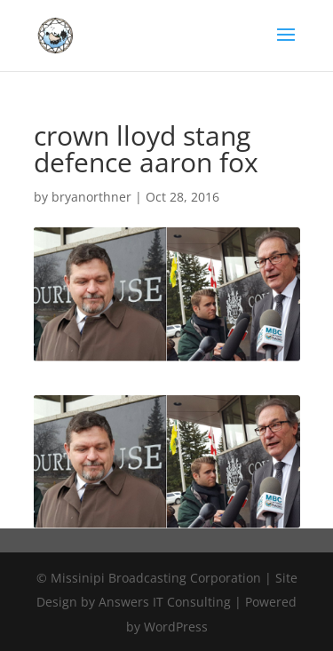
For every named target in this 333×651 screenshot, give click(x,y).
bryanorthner (91, 196)
